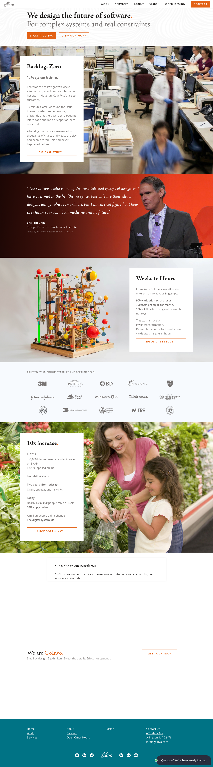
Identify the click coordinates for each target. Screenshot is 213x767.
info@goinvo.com (157, 742)
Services (122, 4)
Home (31, 729)
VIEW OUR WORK (74, 35)
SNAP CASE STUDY (50, 530)
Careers (72, 733)
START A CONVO (41, 35)
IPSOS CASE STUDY (160, 341)
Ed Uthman (42, 231)
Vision (154, 4)
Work (105, 4)
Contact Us (153, 729)
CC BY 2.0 (68, 231)
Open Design (175, 4)
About (139, 4)
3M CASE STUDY (50, 152)
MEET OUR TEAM (159, 653)
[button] (183, 760)
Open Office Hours (78, 737)
